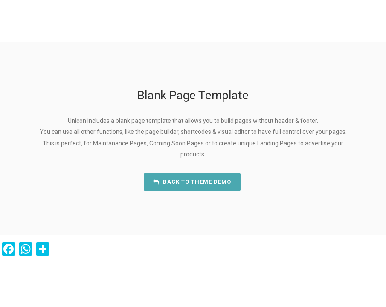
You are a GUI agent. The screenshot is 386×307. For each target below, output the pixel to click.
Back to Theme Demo (192, 182)
